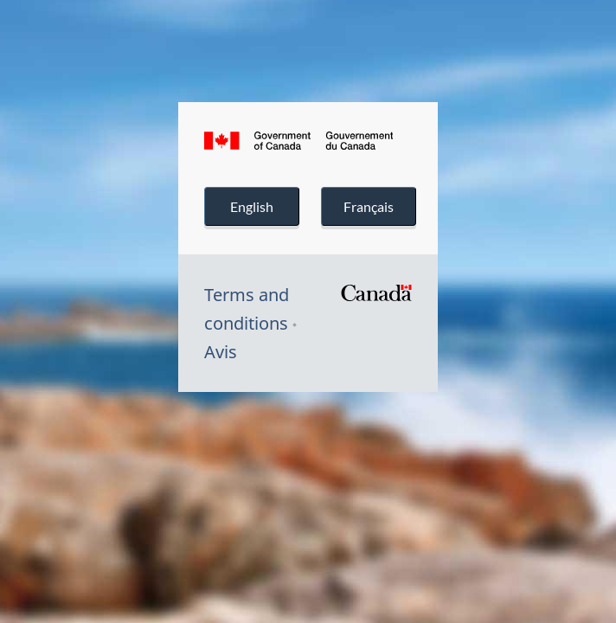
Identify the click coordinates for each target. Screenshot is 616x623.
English (251, 206)
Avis (220, 351)
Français (368, 206)
